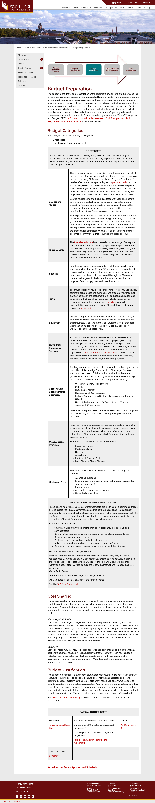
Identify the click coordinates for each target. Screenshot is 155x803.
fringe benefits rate (83, 242)
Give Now (111, 790)
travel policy (86, 308)
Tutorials (22, 81)
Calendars (111, 784)
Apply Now (116, 2)
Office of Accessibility (116, 792)
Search (146, 2)
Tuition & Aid (85, 8)
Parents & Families (94, 785)
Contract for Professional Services (101, 352)
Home (18, 47)
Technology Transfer (27, 77)
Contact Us (23, 86)
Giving (147, 8)
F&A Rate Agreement (67, 584)
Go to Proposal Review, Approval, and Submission (73, 767)
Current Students (93, 792)
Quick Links (132, 2)
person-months (120, 182)
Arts (140, 8)
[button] (11, 24)
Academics (99, 8)
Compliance (23, 59)
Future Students (93, 784)
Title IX (132, 792)
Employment (112, 787)
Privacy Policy (135, 785)
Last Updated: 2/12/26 (10, 801)
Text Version (134, 787)
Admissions (66, 8)
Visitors (90, 787)
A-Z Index (134, 784)
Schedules (54, 756)
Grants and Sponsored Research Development (46, 47)
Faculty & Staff (92, 790)
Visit (76, 8)
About (122, 8)
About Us (22, 55)
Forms (21, 64)
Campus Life (111, 8)
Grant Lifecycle (24, 68)
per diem (112, 302)
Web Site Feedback (137, 790)
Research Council (25, 72)
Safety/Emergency (115, 788)
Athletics (131, 8)
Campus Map (113, 785)
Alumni (89, 788)
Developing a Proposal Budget (67, 697)
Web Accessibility (137, 788)
